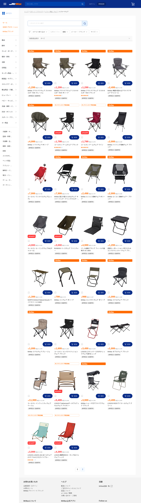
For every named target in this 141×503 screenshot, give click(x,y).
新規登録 (101, 4)
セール (5, 22)
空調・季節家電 (8, 132)
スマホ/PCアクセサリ (9, 150)
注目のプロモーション (10, 26)
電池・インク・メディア (9, 169)
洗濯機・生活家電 (9, 136)
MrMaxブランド (8, 31)
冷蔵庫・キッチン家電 (9, 127)
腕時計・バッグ (8, 164)
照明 (4, 146)
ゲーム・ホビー (8, 173)
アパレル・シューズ (9, 159)
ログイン (92, 4)
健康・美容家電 (8, 141)
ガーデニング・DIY (9, 178)
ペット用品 (6, 155)
